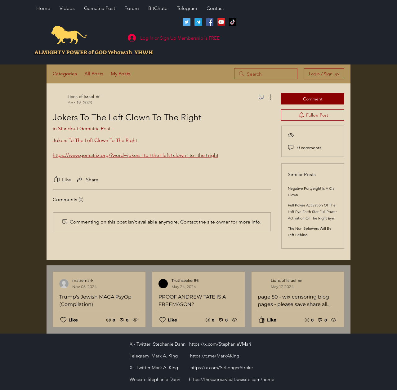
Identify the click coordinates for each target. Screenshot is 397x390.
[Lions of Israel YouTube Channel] (221, 22)
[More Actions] (267, 97)
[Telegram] (198, 22)
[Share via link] (87, 179)
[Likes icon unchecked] (63, 320)
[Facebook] (209, 22)
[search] (265, 73)
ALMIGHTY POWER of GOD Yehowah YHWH (93, 52)
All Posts (93, 74)
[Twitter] (186, 22)
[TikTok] (232, 22)
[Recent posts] (198, 299)
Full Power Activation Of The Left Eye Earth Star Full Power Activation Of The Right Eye (312, 211)
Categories (65, 74)
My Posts (120, 74)
